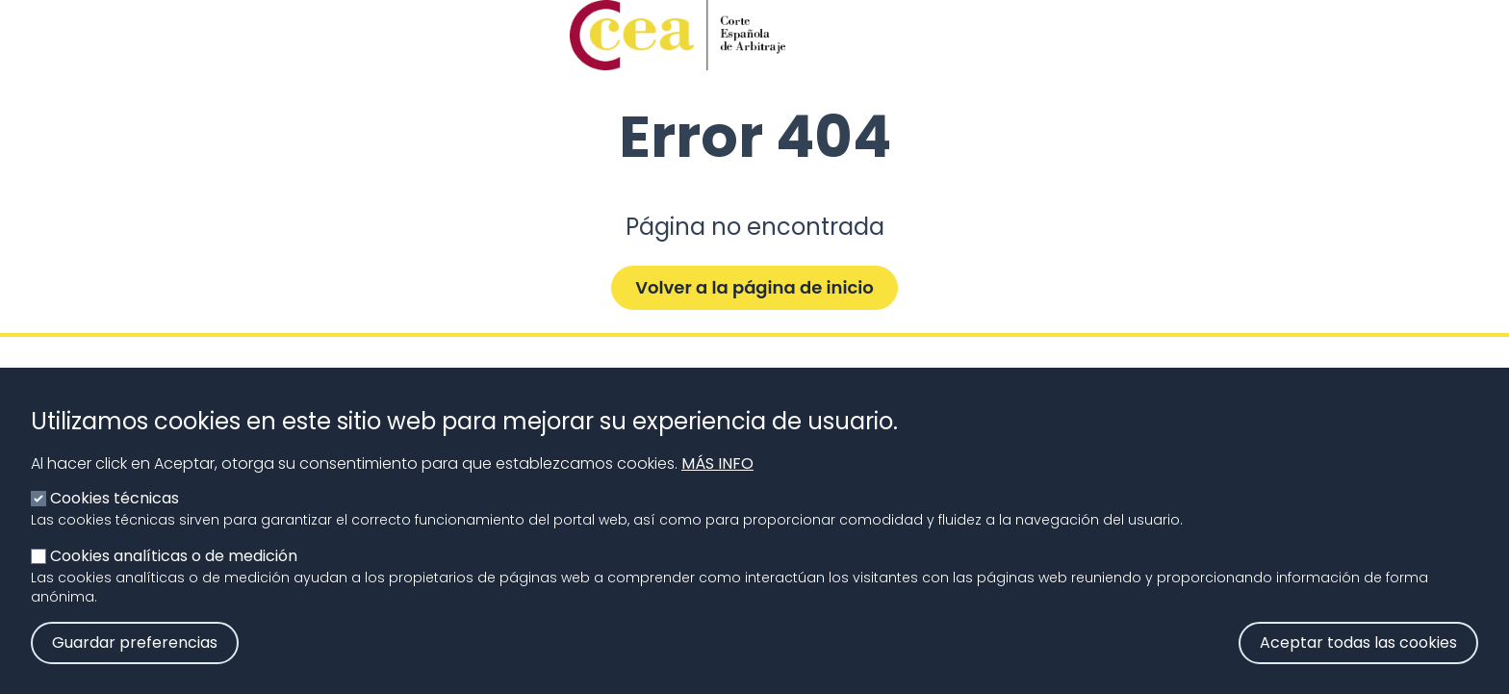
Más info (717, 482)
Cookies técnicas (114, 516)
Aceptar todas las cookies (1358, 661)
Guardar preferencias (134, 661)
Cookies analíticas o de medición (173, 574)
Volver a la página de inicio (754, 287)
